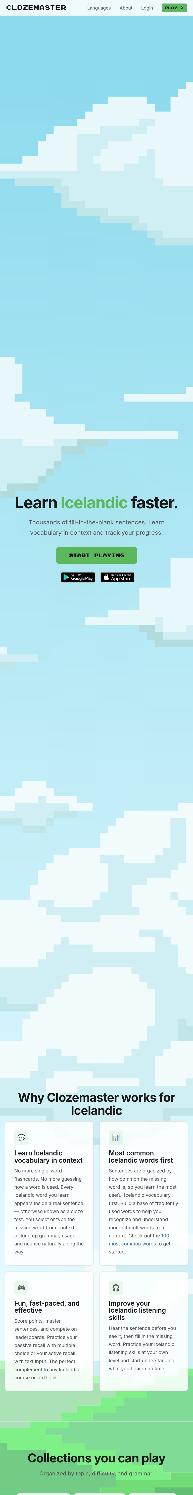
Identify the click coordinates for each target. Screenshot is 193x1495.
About (126, 8)
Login (147, 8)
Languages (99, 8)
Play (174, 8)
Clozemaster (36, 7)
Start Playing (96, 555)
